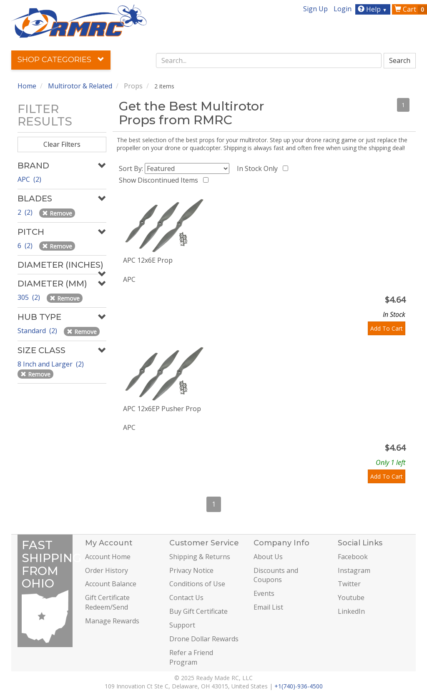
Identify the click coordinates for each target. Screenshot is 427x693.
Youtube (351, 597)
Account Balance (110, 583)
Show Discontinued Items (160, 180)
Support (182, 625)
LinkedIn (351, 611)
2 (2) (26, 212)
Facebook (353, 556)
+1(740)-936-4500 (298, 686)
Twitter (349, 583)
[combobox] (269, 60)
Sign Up (315, 8)
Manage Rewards (112, 620)
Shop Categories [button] (61, 59)
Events (264, 593)
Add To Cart (386, 328)
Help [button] (373, 9)
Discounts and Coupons (276, 575)
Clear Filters (61, 144)
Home (27, 85)
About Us (268, 556)
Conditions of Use (197, 583)
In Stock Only (259, 168)
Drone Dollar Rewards (204, 638)
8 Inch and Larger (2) (51, 364)
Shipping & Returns (199, 556)
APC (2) (29, 179)
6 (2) (26, 245)
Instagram (354, 570)
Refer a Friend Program (191, 657)
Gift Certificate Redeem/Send (107, 602)
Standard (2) (38, 330)
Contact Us (186, 597)
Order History (106, 570)
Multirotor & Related (80, 85)
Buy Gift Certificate (198, 611)
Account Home (108, 556)
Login (343, 8)
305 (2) (30, 297)
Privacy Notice (191, 570)
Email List (268, 607)
